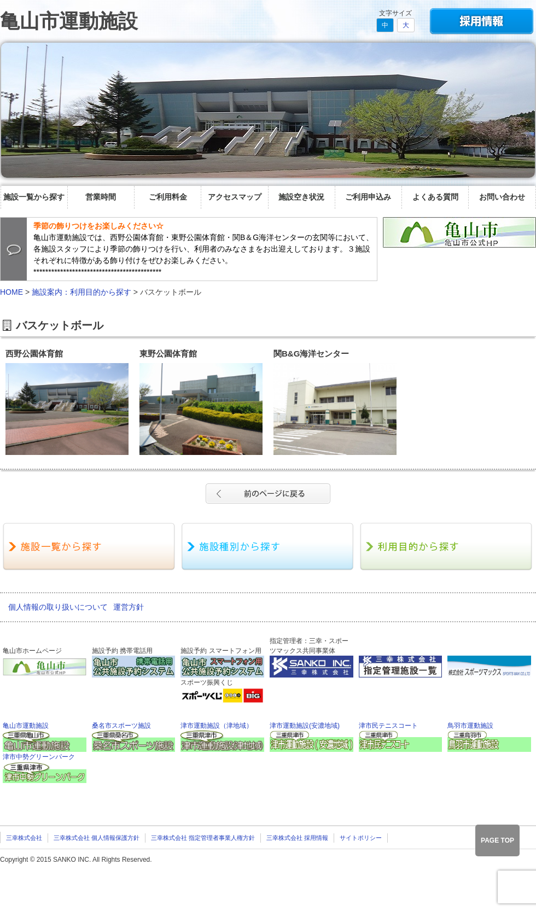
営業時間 (100, 196)
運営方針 (128, 607)
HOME (11, 292)
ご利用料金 (168, 196)
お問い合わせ (502, 196)
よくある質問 (435, 196)
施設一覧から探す (34, 196)
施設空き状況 (301, 196)
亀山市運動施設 (69, 21)
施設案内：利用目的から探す (81, 292)
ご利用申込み (368, 196)
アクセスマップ (234, 196)
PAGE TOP (497, 840)
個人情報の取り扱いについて (58, 607)
